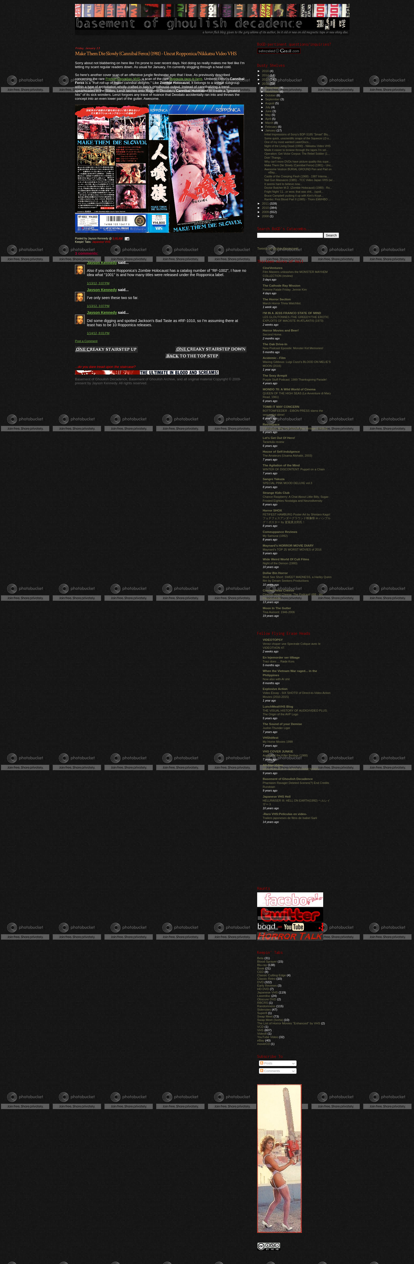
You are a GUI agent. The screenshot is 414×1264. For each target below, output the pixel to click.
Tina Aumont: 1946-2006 (279, 612)
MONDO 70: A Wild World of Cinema (289, 389)
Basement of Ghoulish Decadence (288, 778)
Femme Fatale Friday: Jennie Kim (285, 289)
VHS (260, 1030)
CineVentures (273, 267)
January (271, 130)
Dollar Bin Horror (275, 573)
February (271, 126)
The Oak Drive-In (275, 344)
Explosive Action (275, 688)
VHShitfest (270, 737)
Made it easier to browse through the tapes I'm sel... (296, 150)
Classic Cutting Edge (271, 975)
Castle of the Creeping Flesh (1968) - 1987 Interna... (296, 176)
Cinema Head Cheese (278, 590)
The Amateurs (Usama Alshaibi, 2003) (287, 455)
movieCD (263, 1043)
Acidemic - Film (274, 357)
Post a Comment (86, 341)
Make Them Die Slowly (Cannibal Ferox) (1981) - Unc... (298, 165)
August (270, 103)
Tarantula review (273, 441)
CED (260, 971)
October (271, 95)
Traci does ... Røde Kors (278, 661)
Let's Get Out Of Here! (279, 437)
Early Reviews (267, 985)
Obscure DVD (266, 999)
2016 (266, 71)
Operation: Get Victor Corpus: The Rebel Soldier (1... (297, 153)
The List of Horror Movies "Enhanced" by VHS (288, 1023)
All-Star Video (273, 765)
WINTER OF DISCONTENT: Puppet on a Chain (294, 469)
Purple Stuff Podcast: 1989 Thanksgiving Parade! (295, 379)
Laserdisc (263, 995)
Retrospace (271, 424)
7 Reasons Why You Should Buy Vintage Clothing (295, 428)
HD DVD (263, 989)
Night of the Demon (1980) (280, 563)
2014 (266, 75)
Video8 (262, 1033)
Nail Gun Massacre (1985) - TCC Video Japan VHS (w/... (299, 180)
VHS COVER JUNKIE (278, 751)
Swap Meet (265, 1016)
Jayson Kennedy (102, 263)
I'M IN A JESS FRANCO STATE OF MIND (292, 313)
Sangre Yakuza (274, 479)
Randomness (266, 1006)
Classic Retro (266, 978)
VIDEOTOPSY (273, 639)
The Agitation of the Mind (281, 465)
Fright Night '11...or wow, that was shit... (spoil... (293, 191)
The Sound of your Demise (282, 724)
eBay (260, 1040)
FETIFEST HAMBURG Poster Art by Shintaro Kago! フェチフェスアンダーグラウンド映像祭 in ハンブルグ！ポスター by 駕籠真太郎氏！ (297, 518)
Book (260, 968)
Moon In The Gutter (277, 608)
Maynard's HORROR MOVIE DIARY (288, 545)
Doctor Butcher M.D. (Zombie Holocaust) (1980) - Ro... (298, 187)
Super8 (262, 1013)
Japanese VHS (101, 241)
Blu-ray (262, 965)
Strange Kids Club (276, 492)
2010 (266, 207)
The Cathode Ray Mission (281, 285)
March (269, 122)
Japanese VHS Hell (277, 796)
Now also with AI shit (276, 679)
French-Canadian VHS (123, 79)
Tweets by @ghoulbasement (277, 248)
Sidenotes (264, 1009)
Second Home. (272, 334)
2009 (266, 212)
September (273, 99)
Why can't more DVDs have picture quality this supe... (297, 161)
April (268, 118)
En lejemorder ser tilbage (281, 657)
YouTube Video (267, 1037)
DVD (260, 982)
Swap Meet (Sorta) (270, 1019)
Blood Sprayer (267, 961)
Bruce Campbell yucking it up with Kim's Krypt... (293, 195)
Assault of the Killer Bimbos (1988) (285, 755)
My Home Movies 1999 (278, 741)
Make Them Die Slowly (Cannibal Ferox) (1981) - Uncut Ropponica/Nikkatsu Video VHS (156, 53)
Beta (260, 958)
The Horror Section (277, 299)
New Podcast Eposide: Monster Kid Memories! (293, 348)
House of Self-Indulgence (281, 451)
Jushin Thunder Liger (276, 728)
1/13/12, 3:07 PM (98, 283)
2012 (266, 83)
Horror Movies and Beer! (281, 330)
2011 (266, 203)
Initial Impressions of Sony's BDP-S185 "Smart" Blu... (297, 134)
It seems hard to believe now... (283, 184)
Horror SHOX (272, 510)
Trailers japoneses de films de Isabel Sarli (290, 818)
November (272, 91)
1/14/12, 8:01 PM (98, 333)
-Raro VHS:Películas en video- (285, 814)
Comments (270, 1071)
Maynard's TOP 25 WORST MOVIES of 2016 (292, 549)
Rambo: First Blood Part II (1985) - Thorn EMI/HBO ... (297, 199)
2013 (266, 79)
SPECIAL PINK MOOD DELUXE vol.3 (287, 483)
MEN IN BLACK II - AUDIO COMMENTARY (291, 769)
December (272, 87)
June (268, 111)
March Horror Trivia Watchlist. (282, 303)
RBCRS (262, 1002)
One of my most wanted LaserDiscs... (287, 142)
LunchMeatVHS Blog (278, 706)
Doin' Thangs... (273, 157)
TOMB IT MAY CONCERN (281, 406)
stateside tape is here (186, 79)
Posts (266, 1063)
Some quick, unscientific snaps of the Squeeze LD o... (297, 138)
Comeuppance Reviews (280, 531)
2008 (266, 216)
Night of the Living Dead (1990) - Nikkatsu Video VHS (297, 146)
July (268, 107)
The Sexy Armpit (275, 375)
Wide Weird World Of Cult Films (286, 559)
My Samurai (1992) (275, 535)
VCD (260, 1026)
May (268, 114)
